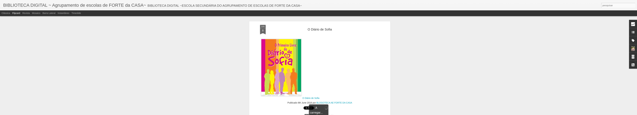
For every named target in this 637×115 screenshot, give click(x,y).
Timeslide (76, 13)
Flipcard (16, 13)
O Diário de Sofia (310, 26)
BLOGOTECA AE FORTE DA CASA (334, 31)
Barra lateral (49, 13)
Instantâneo (63, 13)
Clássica (6, 13)
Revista (26, 13)
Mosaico (36, 13)
